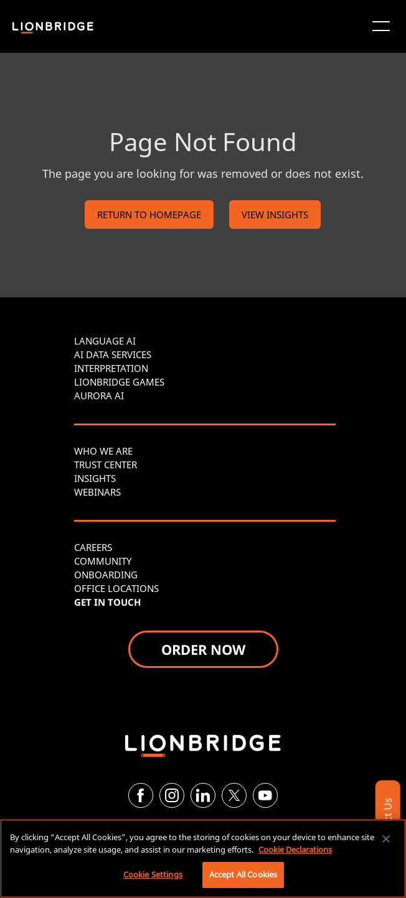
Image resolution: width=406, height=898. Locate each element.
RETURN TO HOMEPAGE (149, 214)
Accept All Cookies (243, 874)
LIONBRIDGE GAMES (119, 382)
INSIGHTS (95, 478)
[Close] (386, 839)
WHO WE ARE (103, 451)
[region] (203, 858)
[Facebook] (140, 795)
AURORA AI (99, 395)
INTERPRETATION (111, 368)
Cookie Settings (152, 874)
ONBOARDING (106, 574)
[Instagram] (171, 795)
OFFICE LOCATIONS (116, 588)
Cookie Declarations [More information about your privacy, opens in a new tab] (295, 849)
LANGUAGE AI (105, 341)
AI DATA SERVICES (112, 354)
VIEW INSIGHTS (275, 214)
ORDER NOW (203, 649)
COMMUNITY (102, 561)
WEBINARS (97, 492)
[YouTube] (265, 795)
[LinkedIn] (203, 795)
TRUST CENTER (105, 464)
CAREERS (93, 547)
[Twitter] (234, 795)
